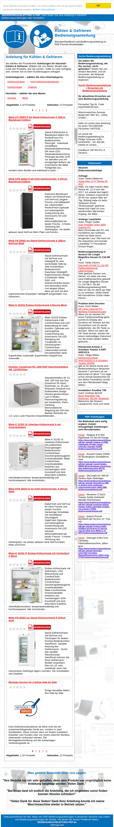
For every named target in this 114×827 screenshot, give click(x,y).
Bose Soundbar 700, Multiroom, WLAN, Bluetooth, (93, 397)
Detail (81, 435)
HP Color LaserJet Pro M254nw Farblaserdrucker (92, 310)
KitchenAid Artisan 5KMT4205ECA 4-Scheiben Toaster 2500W (93, 360)
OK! (98, 5)
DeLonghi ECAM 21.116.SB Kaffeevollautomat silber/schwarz (93, 268)
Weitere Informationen (53, 9)
